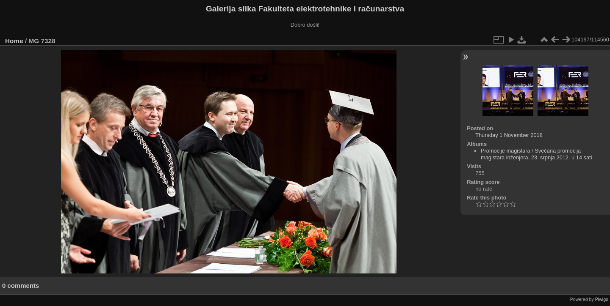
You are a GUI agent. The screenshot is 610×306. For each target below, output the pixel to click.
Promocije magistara (505, 151)
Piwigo (601, 299)
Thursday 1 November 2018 (509, 135)
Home (14, 40)
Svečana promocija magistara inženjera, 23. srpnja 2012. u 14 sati (536, 154)
